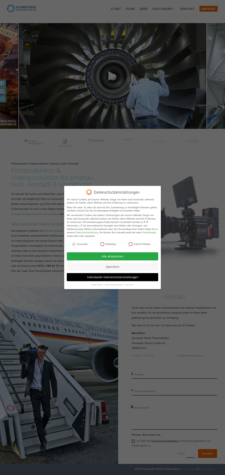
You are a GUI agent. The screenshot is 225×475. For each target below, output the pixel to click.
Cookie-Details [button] (97, 284)
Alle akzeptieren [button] (112, 256)
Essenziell (80, 244)
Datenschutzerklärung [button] (114, 284)
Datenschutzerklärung (87, 232)
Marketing (108, 244)
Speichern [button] (112, 267)
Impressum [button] (129, 284)
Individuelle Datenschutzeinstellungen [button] (112, 277)
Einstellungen (149, 232)
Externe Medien (139, 244)
